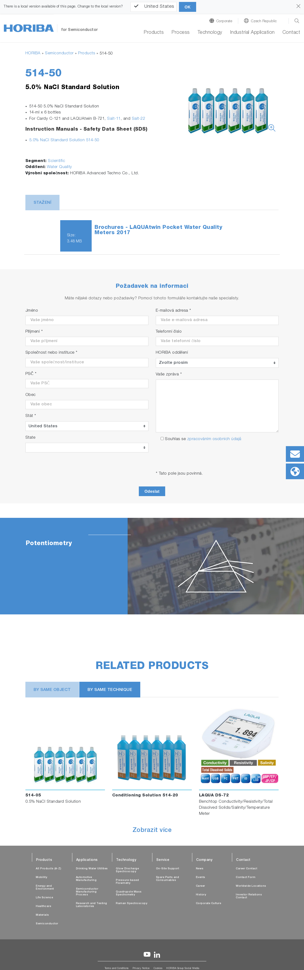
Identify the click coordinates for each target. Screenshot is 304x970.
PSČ (31, 374)
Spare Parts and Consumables (167, 879)
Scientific (56, 161)
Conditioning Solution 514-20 (145, 796)
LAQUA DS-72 (214, 796)
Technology (210, 32)
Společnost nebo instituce (51, 353)
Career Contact (246, 868)
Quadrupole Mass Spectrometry (129, 893)
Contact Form (245, 877)
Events (200, 877)
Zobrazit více (152, 831)
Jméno (31, 311)
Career (200, 886)
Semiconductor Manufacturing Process (87, 892)
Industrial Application (252, 32)
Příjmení (34, 332)
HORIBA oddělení (172, 353)
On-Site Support (167, 868)
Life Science (44, 897)
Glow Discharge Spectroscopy (127, 870)
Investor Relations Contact (249, 896)
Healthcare (43, 906)
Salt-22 (138, 119)
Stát (30, 416)
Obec (30, 395)
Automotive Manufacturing (86, 879)
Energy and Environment (45, 887)
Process (180, 32)
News (200, 868)
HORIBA (33, 53)
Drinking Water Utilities (92, 868)
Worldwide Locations (251, 886)
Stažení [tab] (43, 203)
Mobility (41, 877)
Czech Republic (264, 21)
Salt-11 (114, 119)
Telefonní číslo (169, 332)
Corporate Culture (208, 903)
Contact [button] (291, 32)
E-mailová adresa (173, 311)
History (201, 894)
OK (188, 7)
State (30, 438)
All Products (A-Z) (48, 868)
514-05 (33, 796)
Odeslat (151, 491)
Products (154, 32)
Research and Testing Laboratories (91, 905)
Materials (42, 915)
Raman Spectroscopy (131, 903)
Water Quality (59, 167)
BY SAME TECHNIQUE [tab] (110, 690)
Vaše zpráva (169, 375)
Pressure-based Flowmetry (127, 882)
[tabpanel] (152, 566)
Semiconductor (59, 53)
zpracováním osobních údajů (214, 439)
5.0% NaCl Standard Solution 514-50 (64, 140)
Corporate (224, 21)
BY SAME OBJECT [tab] (52, 690)
